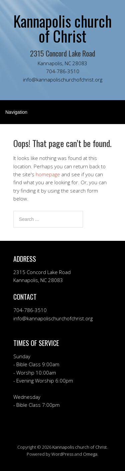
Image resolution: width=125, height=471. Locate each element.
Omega (90, 454)
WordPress (62, 454)
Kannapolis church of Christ (79, 447)
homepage (48, 174)
